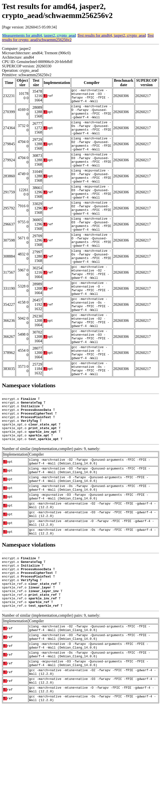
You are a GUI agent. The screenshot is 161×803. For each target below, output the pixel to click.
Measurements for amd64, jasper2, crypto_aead (39, 35)
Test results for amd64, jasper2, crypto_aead (111, 35)
